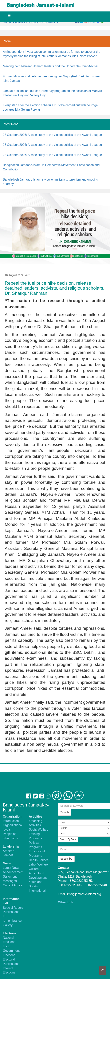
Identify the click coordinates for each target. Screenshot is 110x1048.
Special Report (13, 908)
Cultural (34, 869)
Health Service (39, 860)
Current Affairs (12, 885)
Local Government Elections (11, 951)
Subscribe (66, 858)
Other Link (65, 902)
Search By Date (68, 839)
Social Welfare (38, 830)
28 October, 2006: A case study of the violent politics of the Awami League (52, 135)
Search (64, 812)
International (37, 891)
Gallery (8, 925)
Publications (11, 912)
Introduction (11, 821)
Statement (10, 877)
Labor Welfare (38, 864)
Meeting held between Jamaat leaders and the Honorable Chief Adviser (50, 66)
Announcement (13, 872)
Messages (10, 881)
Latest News (11, 868)
